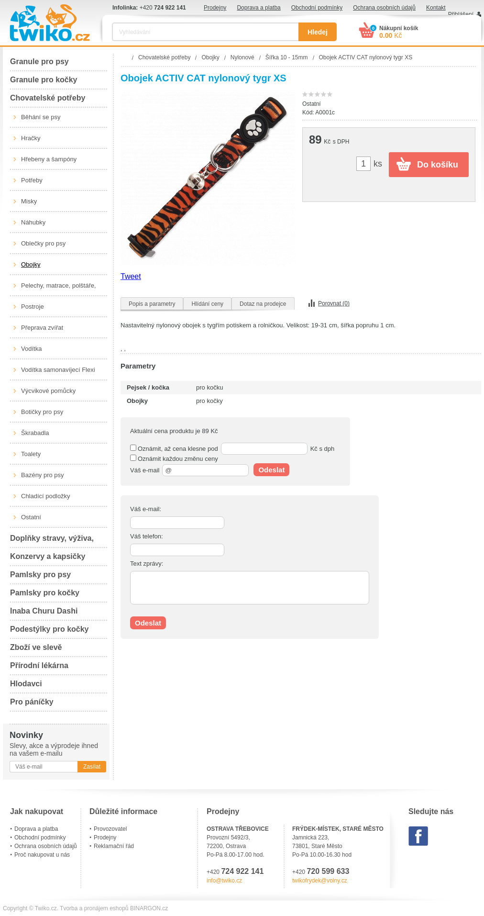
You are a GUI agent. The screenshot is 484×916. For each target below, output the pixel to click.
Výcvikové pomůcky (48, 390)
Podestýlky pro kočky (49, 629)
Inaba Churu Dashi (43, 611)
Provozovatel (110, 829)
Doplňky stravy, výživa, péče (52, 541)
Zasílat (91, 766)
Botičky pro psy (42, 411)
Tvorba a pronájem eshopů (94, 908)
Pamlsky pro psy (40, 574)
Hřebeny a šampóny (49, 159)
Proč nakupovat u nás (42, 854)
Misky (29, 201)
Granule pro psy (39, 61)
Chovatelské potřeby (47, 98)
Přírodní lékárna (39, 665)
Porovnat (334, 303)
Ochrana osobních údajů (384, 7)
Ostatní (31, 517)
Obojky (30, 264)
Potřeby (32, 180)
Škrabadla (35, 432)
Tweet (131, 276)
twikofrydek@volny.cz (319, 880)
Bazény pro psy (42, 475)
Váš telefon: (146, 536)
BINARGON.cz (149, 908)
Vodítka (31, 348)
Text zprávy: (146, 563)
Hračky (30, 138)
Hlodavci (26, 684)
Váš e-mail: (145, 509)
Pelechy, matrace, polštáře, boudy (58, 289)
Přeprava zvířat (42, 327)
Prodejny (215, 7)
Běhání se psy (40, 117)
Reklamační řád (114, 846)
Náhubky (33, 222)
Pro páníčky (32, 702)
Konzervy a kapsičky (47, 556)
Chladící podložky (45, 496)
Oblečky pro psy (43, 243)
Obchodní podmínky (316, 7)
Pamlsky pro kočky (44, 593)
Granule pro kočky (43, 80)
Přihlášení (460, 14)
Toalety (31, 454)
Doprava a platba (258, 7)
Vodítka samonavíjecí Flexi (58, 369)
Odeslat (271, 470)
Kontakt (436, 7)
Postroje (32, 306)
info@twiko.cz (224, 880)
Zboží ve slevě (36, 647)
